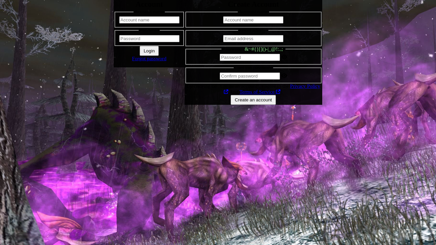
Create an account (253, 99)
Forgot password (149, 58)
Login (149, 50)
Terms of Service (259, 92)
